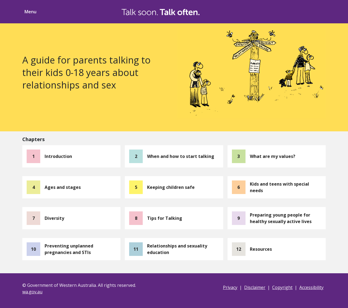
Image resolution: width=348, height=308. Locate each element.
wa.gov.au (32, 292)
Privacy (230, 287)
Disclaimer (254, 287)
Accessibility (311, 287)
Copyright (282, 287)
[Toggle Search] (294, 11)
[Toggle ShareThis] (315, 11)
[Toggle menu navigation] (29, 11)
